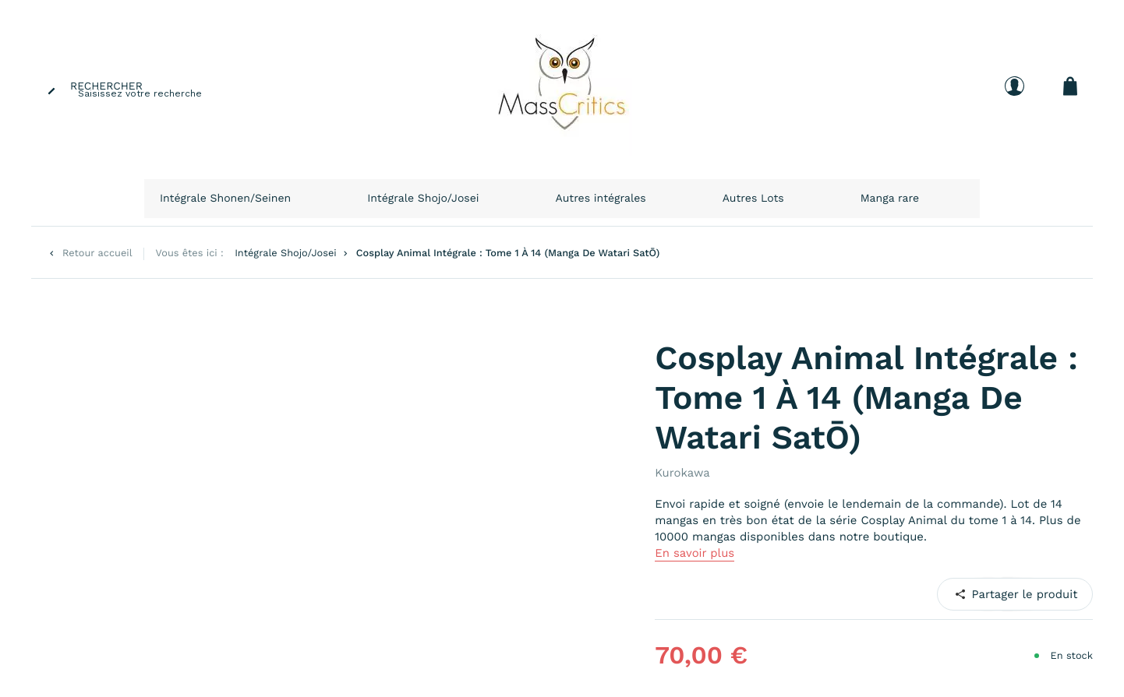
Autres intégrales (636, 193)
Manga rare (832, 193)
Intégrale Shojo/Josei (498, 193)
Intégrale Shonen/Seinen (335, 193)
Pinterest (995, 583)
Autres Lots (744, 193)
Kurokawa (682, 463)
